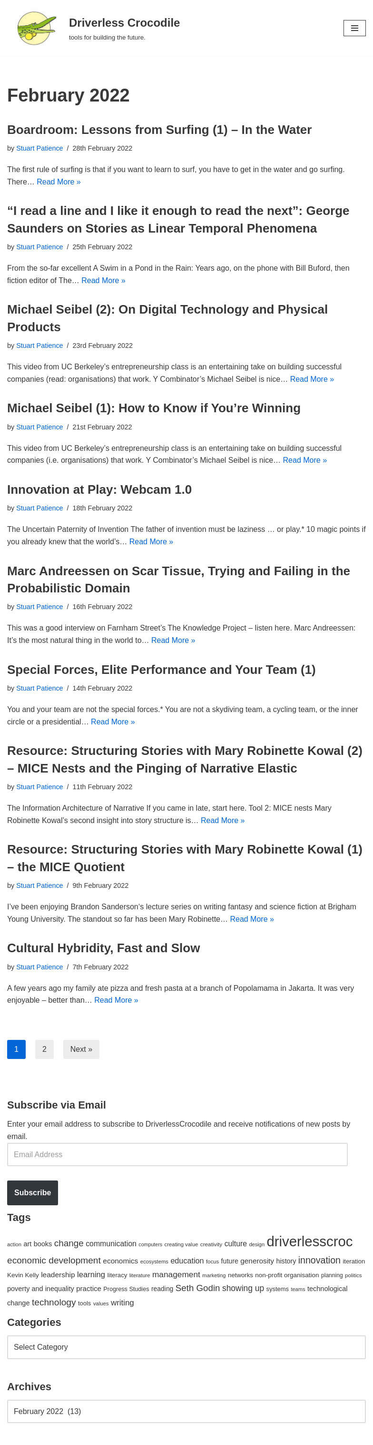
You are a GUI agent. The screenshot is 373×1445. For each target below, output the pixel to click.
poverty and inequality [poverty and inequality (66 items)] (40, 1288)
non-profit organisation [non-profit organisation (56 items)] (287, 1275)
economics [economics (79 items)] (120, 1261)
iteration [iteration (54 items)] (354, 1261)
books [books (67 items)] (43, 1244)
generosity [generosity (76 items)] (257, 1261)
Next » (81, 1049)
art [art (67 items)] (27, 1244)
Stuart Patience (39, 148)
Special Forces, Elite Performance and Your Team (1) (161, 669)
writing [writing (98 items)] (122, 1302)
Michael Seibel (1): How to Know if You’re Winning (154, 408)
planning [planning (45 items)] (332, 1275)
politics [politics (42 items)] (353, 1275)
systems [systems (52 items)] (277, 1288)
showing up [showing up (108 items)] (243, 1288)
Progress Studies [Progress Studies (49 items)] (126, 1289)
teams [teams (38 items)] (298, 1289)
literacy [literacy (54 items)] (118, 1275)
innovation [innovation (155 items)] (319, 1260)
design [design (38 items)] (257, 1244)
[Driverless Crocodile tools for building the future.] (93, 28)
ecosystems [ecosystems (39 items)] (154, 1261)
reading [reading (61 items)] (162, 1288)
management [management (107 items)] (176, 1274)
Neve (16, 1435)
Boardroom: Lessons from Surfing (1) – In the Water (159, 129)
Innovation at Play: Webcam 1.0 (99, 489)
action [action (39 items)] (14, 1244)
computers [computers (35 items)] (150, 1244)
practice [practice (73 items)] (88, 1288)
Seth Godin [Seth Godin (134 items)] (198, 1288)
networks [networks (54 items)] (240, 1275)
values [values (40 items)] (101, 1303)
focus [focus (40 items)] (212, 1261)
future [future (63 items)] (229, 1261)
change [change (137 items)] (69, 1243)
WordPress (92, 1435)
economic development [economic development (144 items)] (54, 1260)
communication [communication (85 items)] (111, 1244)
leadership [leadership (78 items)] (58, 1275)
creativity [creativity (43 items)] (211, 1244)
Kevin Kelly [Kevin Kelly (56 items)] (23, 1275)
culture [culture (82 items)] (236, 1244)
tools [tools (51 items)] (84, 1303)
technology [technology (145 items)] (54, 1302)
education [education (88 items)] (187, 1260)
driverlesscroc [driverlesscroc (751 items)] (310, 1241)
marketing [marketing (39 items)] (214, 1275)
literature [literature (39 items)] (139, 1275)
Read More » (59, 182)
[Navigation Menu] (355, 28)
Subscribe (32, 1193)
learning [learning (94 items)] (91, 1274)
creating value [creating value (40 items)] (181, 1244)
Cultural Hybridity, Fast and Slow (103, 948)
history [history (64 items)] (286, 1261)
